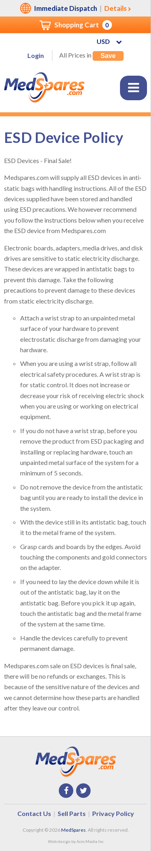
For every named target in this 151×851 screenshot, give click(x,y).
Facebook (66, 790)
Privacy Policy (113, 813)
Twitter (83, 790)
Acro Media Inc (90, 841)
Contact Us (34, 813)
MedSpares (73, 830)
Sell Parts (72, 813)
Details (115, 8)
